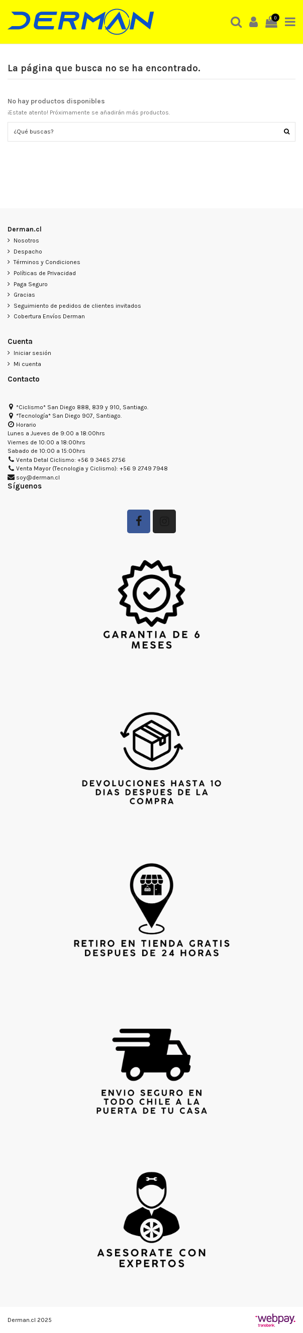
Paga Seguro (31, 284)
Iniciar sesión (32, 352)
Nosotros (26, 240)
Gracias (24, 294)
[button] (236, 22)
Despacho (28, 251)
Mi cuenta (27, 364)
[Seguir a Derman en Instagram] (164, 521)
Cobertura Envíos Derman (49, 316)
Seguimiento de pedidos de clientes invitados (77, 305)
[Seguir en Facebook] (138, 521)
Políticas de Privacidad (45, 273)
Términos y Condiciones (47, 262)
